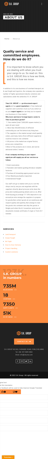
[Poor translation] (15, 391)
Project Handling (11, 248)
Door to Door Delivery (13, 245)
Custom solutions (11, 252)
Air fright (8, 241)
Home (6, 39)
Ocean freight (10, 238)
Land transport (10, 234)
